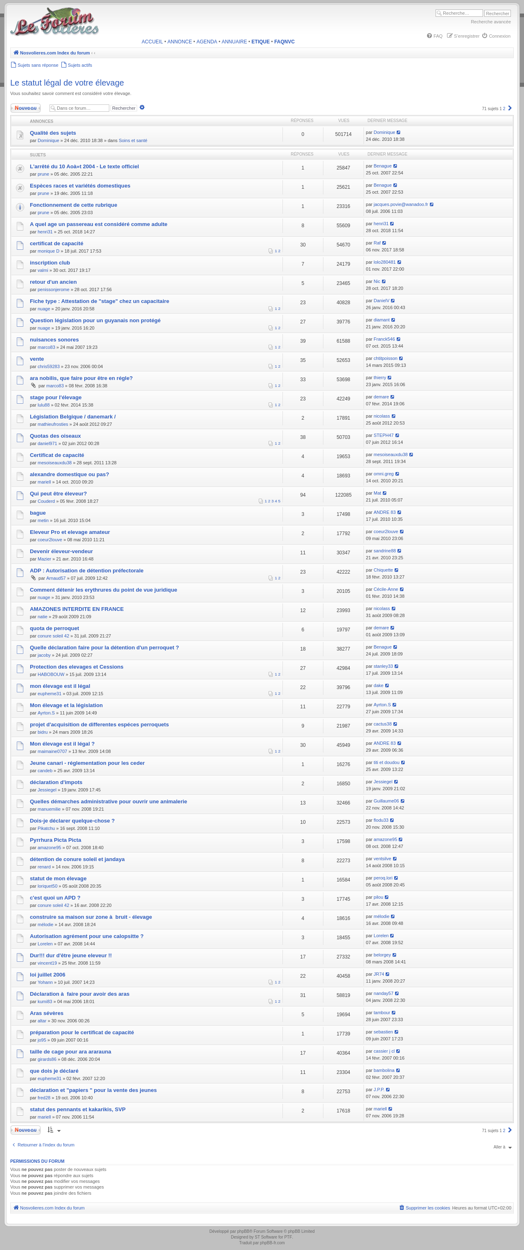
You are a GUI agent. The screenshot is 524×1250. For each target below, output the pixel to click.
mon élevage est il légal (60, 686)
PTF (288, 1237)
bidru (42, 732)
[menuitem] (434, 36)
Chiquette (383, 569)
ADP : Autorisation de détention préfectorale (87, 570)
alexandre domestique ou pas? (69, 474)
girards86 (47, 1059)
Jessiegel (47, 789)
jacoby (44, 655)
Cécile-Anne (386, 589)
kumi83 (45, 1001)
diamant (382, 319)
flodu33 (381, 820)
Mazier (44, 558)
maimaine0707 (52, 751)
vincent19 (47, 963)
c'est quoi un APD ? (55, 898)
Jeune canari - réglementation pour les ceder (87, 763)
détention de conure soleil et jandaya (77, 859)
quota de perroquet (54, 628)
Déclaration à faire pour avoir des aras (79, 994)
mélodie (46, 924)
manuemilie (49, 809)
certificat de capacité (56, 243)
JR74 (379, 974)
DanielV (382, 300)
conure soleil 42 (53, 635)
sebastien (383, 1031)
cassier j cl (384, 1051)
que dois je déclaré (54, 1071)
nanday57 (383, 993)
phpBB (243, 1231)
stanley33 (383, 666)
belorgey (382, 954)
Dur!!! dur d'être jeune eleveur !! (71, 955)
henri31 (45, 231)
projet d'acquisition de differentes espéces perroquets (99, 724)
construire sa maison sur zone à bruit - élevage (91, 917)
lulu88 (44, 404)
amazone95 (49, 847)
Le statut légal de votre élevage (67, 82)
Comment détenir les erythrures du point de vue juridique (103, 590)
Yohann (45, 982)
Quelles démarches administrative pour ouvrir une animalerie (108, 801)
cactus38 (383, 723)
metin (43, 520)
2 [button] (504, 108)
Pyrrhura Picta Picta (55, 840)
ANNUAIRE (234, 42)
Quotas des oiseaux (55, 436)
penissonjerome (54, 289)
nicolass (382, 416)
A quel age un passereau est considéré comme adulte (98, 224)
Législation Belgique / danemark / (73, 417)
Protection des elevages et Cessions (77, 667)
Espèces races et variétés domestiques (80, 186)
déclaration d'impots (56, 782)
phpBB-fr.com (272, 1243)
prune (43, 174)
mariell (44, 481)
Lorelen (45, 943)
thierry (380, 377)
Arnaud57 (56, 578)
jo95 (42, 1040)
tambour (382, 1012)
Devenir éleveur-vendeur (61, 551)
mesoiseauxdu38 (55, 462)
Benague (383, 165)
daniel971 (47, 443)
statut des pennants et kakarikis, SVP (78, 1109)
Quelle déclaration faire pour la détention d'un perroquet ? (104, 647)
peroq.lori (383, 877)
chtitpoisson (386, 358)
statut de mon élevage (58, 878)
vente (37, 359)
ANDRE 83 (385, 512)
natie (42, 616)
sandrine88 (385, 550)
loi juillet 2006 (48, 975)
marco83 (46, 347)
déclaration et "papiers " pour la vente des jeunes (93, 1090)
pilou (378, 897)
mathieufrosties (53, 424)
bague (38, 513)
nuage (44, 308)
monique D (48, 251)
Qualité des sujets (53, 133)
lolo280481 (385, 262)
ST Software (266, 1237)
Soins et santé (133, 140)
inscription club (50, 263)
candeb (45, 770)
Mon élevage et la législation (66, 705)
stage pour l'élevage (55, 397)
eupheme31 (49, 693)
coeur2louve (50, 539)
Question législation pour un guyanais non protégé (95, 320)
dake (379, 685)
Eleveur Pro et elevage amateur (70, 532)
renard (44, 866)
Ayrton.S (46, 712)
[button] (510, 108)
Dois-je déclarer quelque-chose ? (72, 821)
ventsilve (382, 858)
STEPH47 (384, 435)
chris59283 (49, 366)
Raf (377, 242)
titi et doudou (387, 762)
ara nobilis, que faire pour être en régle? (81, 378)
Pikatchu (46, 828)
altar (42, 1020)
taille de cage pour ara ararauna (70, 1052)
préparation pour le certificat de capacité (82, 1032)
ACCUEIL (152, 42)
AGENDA (206, 42)
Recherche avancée (491, 21)
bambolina (384, 1070)
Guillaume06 (386, 800)
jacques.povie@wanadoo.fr (401, 204)
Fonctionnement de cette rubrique (73, 205)
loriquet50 (47, 886)
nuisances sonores (54, 340)
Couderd (46, 501)
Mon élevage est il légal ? (62, 744)
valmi (43, 270)
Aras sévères (46, 1013)
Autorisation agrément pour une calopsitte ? (87, 936)
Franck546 (384, 339)
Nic (377, 281)
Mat (377, 493)
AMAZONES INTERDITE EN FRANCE (77, 609)
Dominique (48, 140)
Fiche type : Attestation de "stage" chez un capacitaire (99, 301)
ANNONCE (179, 42)
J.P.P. (379, 1089)
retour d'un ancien (53, 282)
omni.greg (384, 473)
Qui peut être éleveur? (58, 494)
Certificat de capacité (57, 455)
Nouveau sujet (27, 108)
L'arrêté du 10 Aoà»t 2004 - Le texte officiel (84, 166)
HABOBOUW (51, 674)
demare (381, 396)
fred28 (44, 1097)
